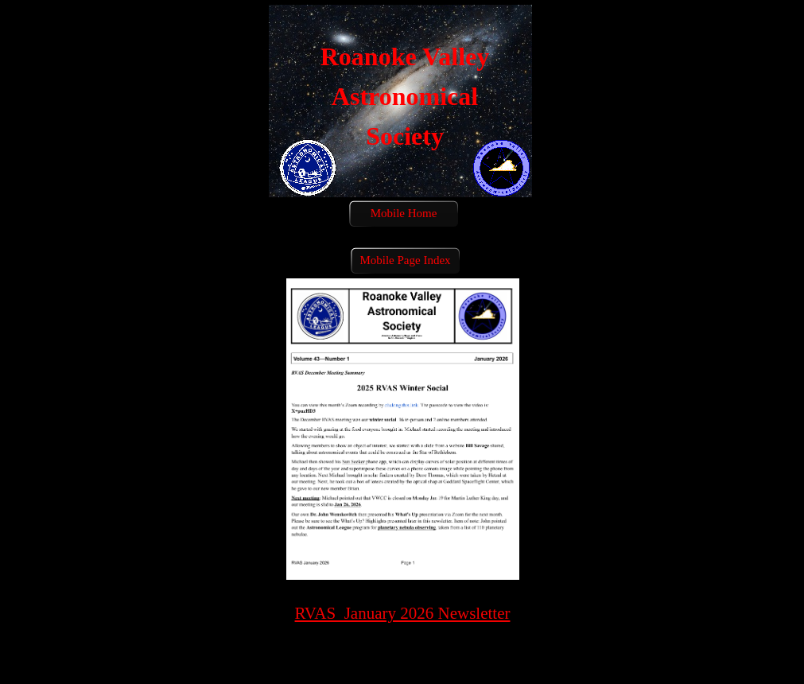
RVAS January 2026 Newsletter (403, 613)
